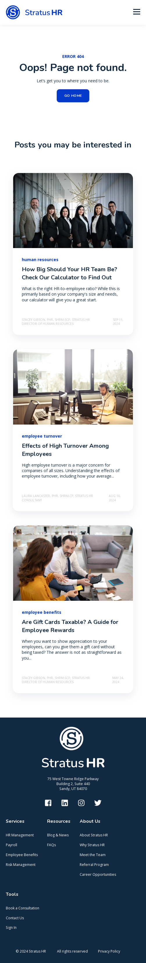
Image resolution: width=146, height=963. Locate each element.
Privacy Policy (109, 951)
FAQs (51, 844)
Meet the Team (93, 854)
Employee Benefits (22, 854)
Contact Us (15, 917)
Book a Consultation (22, 908)
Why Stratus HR (92, 844)
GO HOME (73, 95)
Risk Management (20, 864)
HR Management (20, 835)
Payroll (11, 844)
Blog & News (58, 835)
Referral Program (94, 864)
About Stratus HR (94, 835)
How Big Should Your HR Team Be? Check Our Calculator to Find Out (69, 273)
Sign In (11, 927)
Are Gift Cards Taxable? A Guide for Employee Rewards (70, 626)
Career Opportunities (98, 874)
